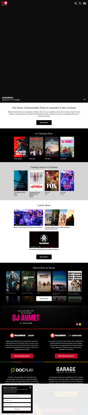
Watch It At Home (11, 99)
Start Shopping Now (22, 356)
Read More (44, 123)
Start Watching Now (66, 356)
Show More (44, 299)
